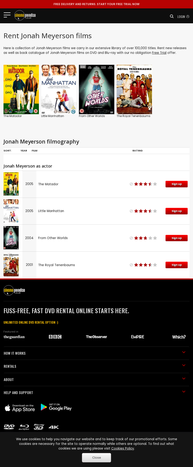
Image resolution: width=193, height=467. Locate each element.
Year (23, 150)
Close (96, 458)
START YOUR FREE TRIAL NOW (96, 4)
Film (34, 150)
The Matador (12, 116)
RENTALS (95, 366)
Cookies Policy (122, 448)
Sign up (177, 184)
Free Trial (159, 53)
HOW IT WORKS (95, 353)
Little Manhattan (52, 116)
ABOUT (95, 379)
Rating (137, 150)
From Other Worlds (92, 116)
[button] (170, 16)
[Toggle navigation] (8, 14)
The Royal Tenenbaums (133, 116)
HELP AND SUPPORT (95, 392)
